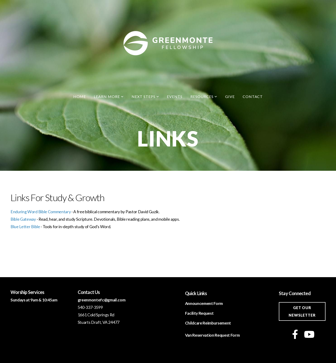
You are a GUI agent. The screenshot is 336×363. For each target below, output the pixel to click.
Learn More (109, 96)
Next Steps (145, 96)
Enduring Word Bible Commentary (40, 211)
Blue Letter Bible (25, 226)
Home (79, 96)
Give (230, 96)
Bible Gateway (23, 219)
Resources (203, 96)
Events (174, 96)
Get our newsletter (302, 311)
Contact (253, 96)
